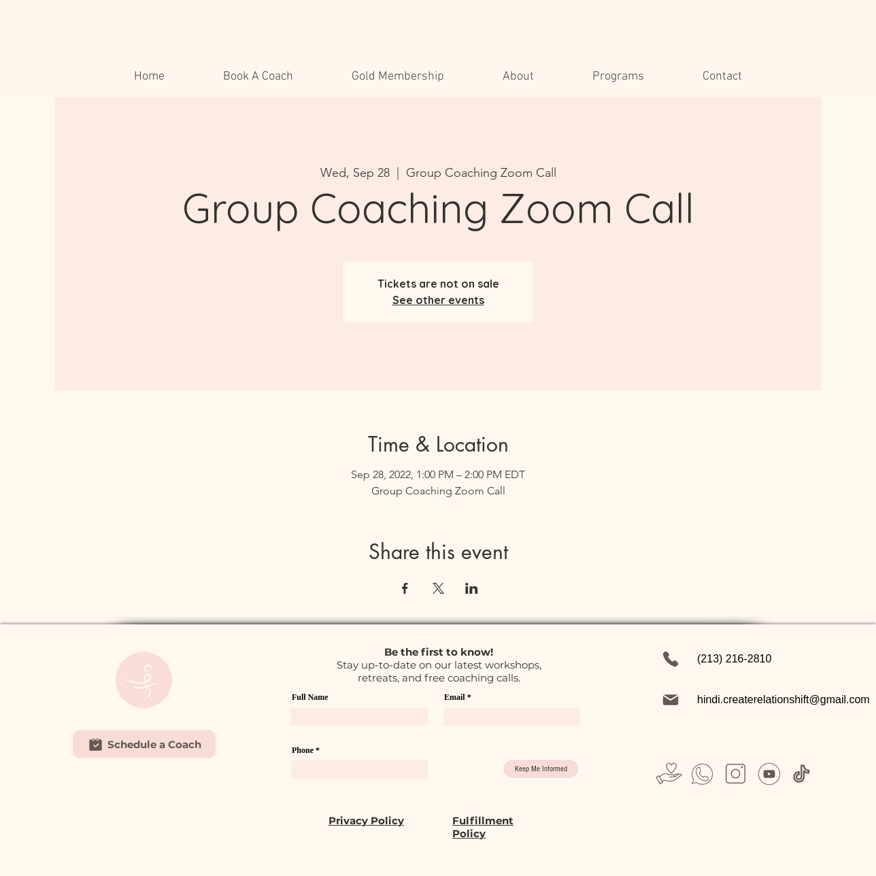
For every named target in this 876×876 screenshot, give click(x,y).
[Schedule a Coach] (144, 744)
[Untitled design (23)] (669, 773)
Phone (303, 750)
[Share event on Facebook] (405, 588)
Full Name (310, 697)
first (432, 651)
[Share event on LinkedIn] (471, 588)
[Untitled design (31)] (769, 773)
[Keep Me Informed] (541, 768)
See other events (438, 300)
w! (487, 651)
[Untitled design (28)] (735, 773)
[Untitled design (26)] (702, 773)
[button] (518, 76)
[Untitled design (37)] (802, 773)
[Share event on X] (438, 588)
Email (454, 697)
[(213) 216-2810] (736, 659)
